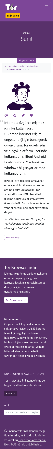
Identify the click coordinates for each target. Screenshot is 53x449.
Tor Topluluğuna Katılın (14, 66)
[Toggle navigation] (46, 6)
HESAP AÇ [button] (10, 393)
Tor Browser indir (16, 300)
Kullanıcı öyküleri (14, 69)
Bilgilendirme (32, 66)
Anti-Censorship (13, 237)
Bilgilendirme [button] (25, 60)
